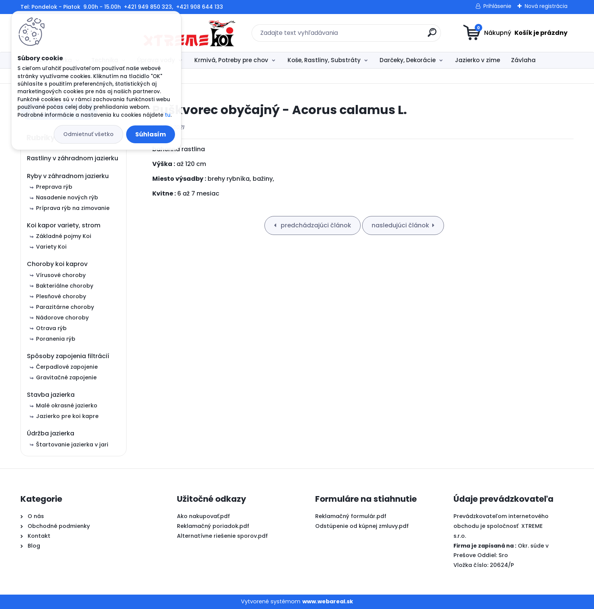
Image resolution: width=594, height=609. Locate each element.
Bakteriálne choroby (64, 286)
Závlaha (523, 60)
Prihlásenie (497, 6)
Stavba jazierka (51, 394)
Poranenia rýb (55, 339)
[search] (371, 35)
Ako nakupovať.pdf (203, 516)
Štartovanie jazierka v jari (72, 444)
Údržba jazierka (50, 433)
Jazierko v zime (477, 60)
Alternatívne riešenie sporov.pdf (222, 536)
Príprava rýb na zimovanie (72, 208)
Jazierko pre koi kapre (67, 416)
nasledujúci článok (400, 225)
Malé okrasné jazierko (66, 405)
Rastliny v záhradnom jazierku (72, 158)
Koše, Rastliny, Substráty (324, 60)
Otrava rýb (51, 328)
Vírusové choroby (61, 275)
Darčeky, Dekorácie (408, 60)
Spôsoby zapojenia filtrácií (68, 356)
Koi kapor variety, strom (63, 225)
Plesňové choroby (61, 296)
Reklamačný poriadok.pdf (213, 526)
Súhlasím (150, 134)
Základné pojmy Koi (63, 236)
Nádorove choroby (62, 317)
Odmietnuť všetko (88, 134)
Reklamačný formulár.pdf (350, 516)
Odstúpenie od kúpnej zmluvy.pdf (362, 526)
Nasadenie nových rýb (67, 197)
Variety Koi (51, 246)
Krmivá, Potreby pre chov (231, 60)
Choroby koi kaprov (57, 264)
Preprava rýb (54, 187)
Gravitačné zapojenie (66, 377)
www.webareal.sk (327, 601)
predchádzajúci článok (315, 225)
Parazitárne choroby (65, 307)
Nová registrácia (546, 6)
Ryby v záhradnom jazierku (68, 176)
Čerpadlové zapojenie (67, 367)
